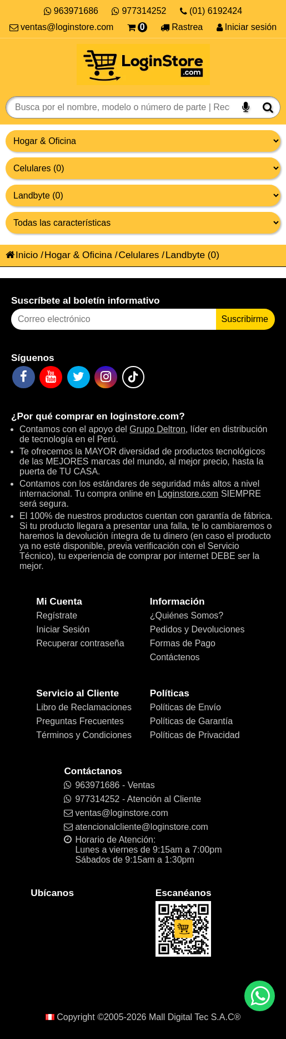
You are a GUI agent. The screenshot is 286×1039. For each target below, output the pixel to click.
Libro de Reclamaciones (84, 707)
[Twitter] (78, 377)
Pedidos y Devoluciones (197, 629)
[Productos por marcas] (143, 195)
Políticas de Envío (185, 707)
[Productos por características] (143, 223)
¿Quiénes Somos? (187, 615)
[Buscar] (268, 107)
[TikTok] (133, 377)
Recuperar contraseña (80, 643)
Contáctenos (175, 657)
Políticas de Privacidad (195, 735)
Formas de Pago (182, 643)
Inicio (22, 254)
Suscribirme (245, 319)
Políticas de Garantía (191, 721)
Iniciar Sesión (62, 629)
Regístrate (56, 615)
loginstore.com (144, 416)
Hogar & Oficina (78, 254)
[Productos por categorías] (143, 168)
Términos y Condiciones (84, 735)
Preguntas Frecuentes (79, 721)
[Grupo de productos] (143, 141)
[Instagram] (105, 377)
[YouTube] (50, 377)
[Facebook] (23, 377)
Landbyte (185, 254)
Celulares (138, 254)
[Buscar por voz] (245, 107)
